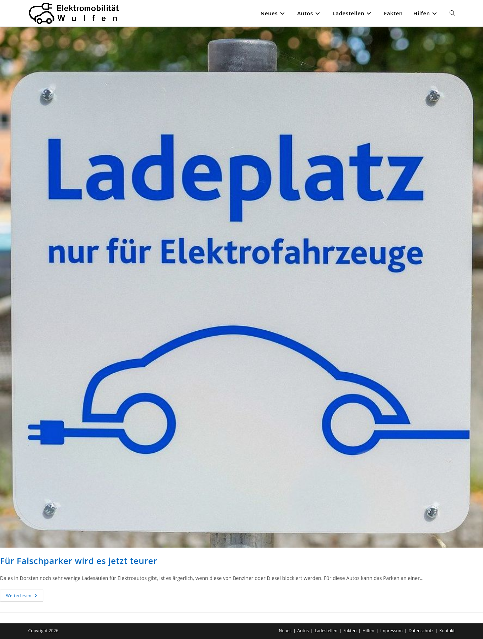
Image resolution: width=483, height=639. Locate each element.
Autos (303, 631)
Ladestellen (326, 631)
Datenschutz (421, 631)
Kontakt (447, 631)
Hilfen (368, 631)
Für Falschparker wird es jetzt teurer (78, 560)
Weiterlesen (24, 597)
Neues (285, 631)
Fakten (350, 631)
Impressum (391, 631)
